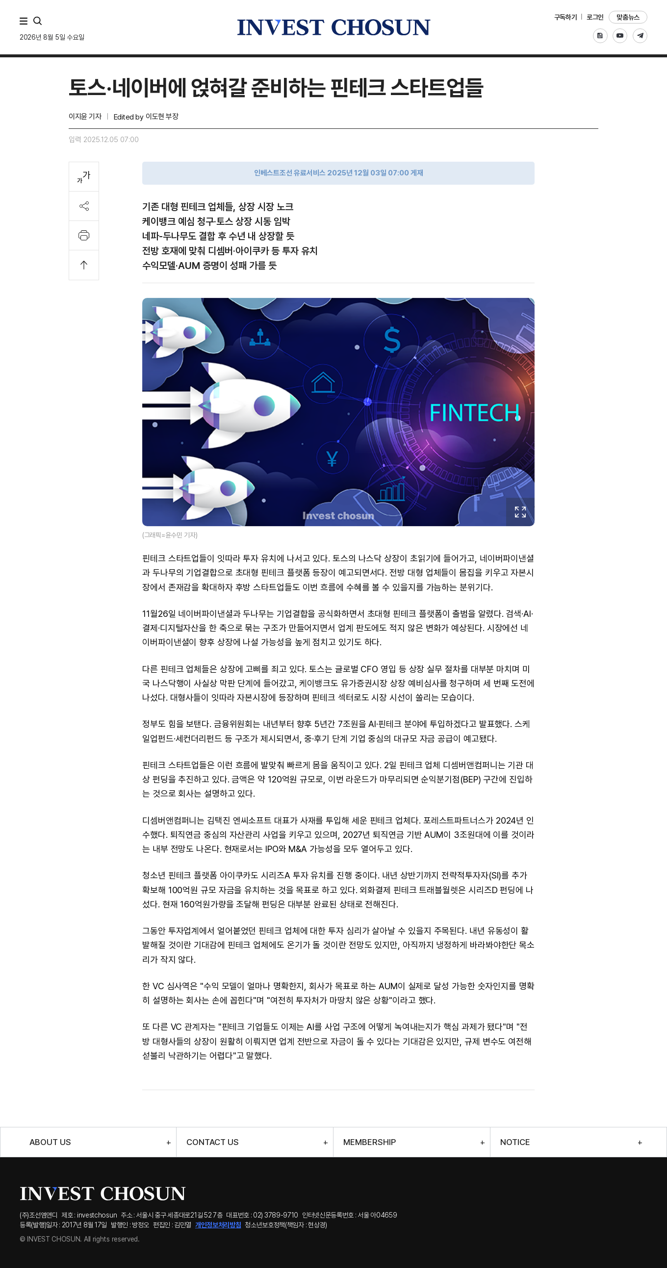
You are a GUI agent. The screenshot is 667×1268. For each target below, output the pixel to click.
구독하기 (565, 17)
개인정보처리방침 (218, 1225)
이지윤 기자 (85, 116)
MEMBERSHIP (369, 1142)
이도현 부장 (162, 116)
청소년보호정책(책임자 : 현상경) (286, 1225)
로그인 (595, 17)
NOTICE (515, 1142)
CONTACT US (212, 1142)
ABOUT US (50, 1142)
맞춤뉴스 (628, 17)
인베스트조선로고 (333, 27)
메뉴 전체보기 (25, 21)
